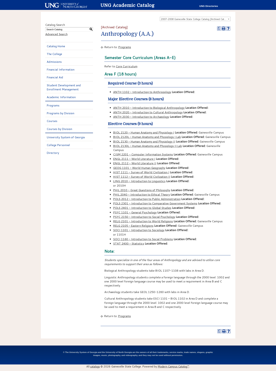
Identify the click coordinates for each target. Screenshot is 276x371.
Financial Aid (55, 77)
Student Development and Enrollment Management (64, 87)
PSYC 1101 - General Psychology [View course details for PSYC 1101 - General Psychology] (135, 212)
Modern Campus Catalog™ (173, 366)
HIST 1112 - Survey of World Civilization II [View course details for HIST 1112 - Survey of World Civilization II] (141, 177)
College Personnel (58, 145)
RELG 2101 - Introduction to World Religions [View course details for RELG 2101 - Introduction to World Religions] (143, 221)
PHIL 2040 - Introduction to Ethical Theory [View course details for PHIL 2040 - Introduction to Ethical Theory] (141, 194)
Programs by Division (60, 113)
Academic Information (61, 97)
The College (54, 54)
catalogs (95, 366)
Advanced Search (56, 34)
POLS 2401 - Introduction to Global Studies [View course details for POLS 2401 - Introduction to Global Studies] (142, 208)
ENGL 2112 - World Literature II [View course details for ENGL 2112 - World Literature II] (134, 163)
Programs (53, 105)
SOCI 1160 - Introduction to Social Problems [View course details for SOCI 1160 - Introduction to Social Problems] (143, 239)
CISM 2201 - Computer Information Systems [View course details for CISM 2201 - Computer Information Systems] (143, 154)
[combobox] (195, 19)
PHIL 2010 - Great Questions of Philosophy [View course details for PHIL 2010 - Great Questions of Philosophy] (141, 190)
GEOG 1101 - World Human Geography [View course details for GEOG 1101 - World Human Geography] (139, 168)
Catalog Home (56, 46)
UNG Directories (208, 6)
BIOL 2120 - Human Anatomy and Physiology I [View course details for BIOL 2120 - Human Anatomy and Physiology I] (143, 132)
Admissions (54, 62)
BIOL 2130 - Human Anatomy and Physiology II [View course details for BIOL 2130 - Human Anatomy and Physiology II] (144, 141)
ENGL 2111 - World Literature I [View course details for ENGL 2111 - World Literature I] (134, 159)
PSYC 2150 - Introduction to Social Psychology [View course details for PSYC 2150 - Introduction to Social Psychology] (144, 217)
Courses (52, 121)
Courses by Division (59, 129)
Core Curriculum (126, 66)
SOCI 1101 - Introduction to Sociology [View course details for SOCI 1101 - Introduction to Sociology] (138, 230)
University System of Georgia (66, 137)
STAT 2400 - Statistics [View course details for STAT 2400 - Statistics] (128, 243)
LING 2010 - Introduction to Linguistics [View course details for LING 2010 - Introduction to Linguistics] (139, 181)
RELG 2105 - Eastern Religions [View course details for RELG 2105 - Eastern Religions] (133, 226)
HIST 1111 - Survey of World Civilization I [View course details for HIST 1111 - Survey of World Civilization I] (141, 172)
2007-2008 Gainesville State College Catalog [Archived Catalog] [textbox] (195, 19)
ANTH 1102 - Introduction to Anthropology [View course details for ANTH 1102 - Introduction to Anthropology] (142, 92)
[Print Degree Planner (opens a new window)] (219, 28)
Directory (53, 153)
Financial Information (60, 69)
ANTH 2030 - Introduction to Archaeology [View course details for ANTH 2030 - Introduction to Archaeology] (141, 117)
